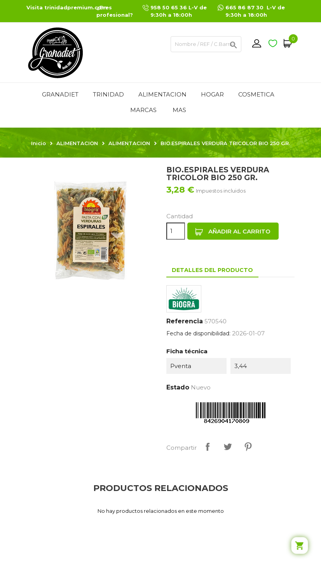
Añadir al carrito (232, 231)
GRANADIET (60, 94)
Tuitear (228, 446)
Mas (179, 110)
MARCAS (143, 110)
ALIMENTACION (162, 94)
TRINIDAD (108, 94)
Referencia (184, 321)
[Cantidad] (175, 231)
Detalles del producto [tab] (212, 270)
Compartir (207, 446)
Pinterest (248, 446)
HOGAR (212, 94)
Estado (177, 387)
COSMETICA (256, 94)
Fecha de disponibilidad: (198, 333)
